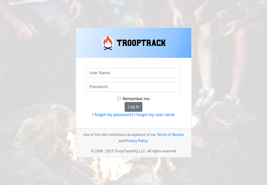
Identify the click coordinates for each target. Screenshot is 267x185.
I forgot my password (111, 114)
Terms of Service (170, 135)
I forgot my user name (154, 114)
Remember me (136, 98)
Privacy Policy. (136, 141)
